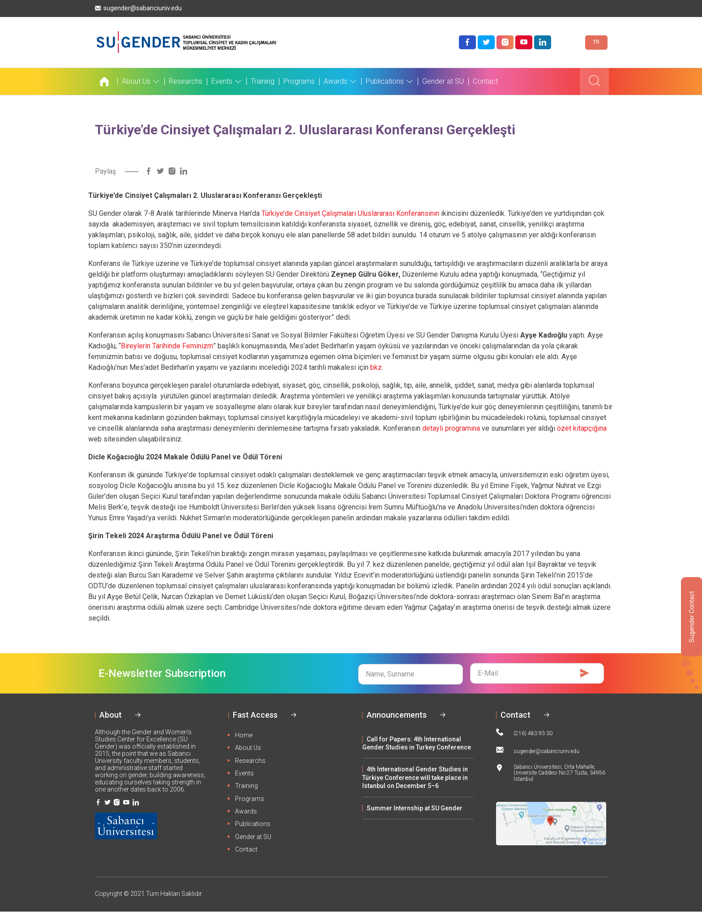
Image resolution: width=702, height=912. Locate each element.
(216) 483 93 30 (524, 732)
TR (596, 42)
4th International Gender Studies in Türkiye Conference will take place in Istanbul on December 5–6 (415, 777)
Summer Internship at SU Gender (414, 808)
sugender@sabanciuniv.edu (138, 8)
